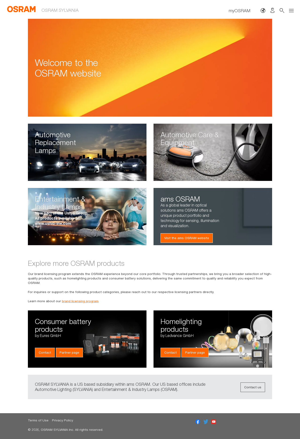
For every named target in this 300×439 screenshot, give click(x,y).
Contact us (252, 387)
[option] (150, 68)
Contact (45, 352)
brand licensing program (80, 301)
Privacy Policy (62, 420)
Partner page (69, 352)
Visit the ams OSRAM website (186, 238)
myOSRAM (239, 10)
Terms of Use (38, 420)
